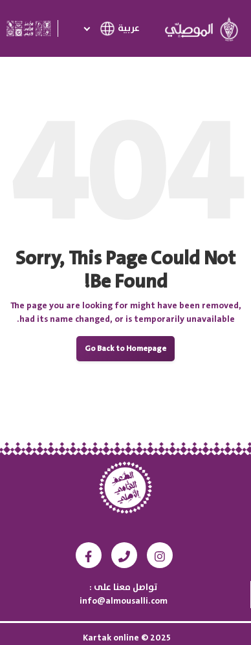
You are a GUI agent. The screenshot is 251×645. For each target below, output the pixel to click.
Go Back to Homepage (125, 349)
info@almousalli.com (124, 601)
